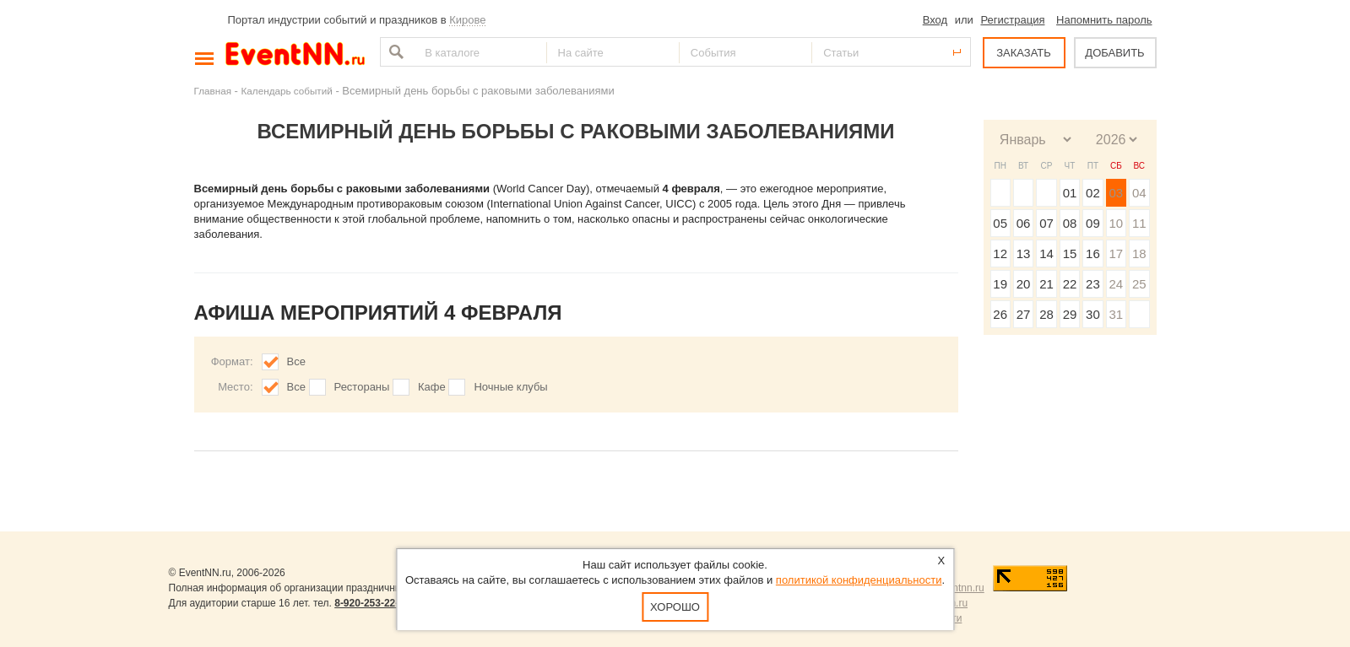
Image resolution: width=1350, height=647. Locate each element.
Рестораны (362, 386)
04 (1139, 193)
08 (1070, 223)
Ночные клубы (510, 386)
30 (1093, 314)
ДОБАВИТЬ (1114, 52)
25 (1139, 284)
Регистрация (1012, 19)
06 (1024, 223)
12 (1000, 253)
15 (1070, 253)
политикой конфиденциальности (859, 580)
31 (1116, 314)
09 (1093, 223)
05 (1000, 223)
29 (1070, 314)
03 (1116, 193)
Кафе (432, 386)
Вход (935, 19)
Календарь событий (287, 90)
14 (1046, 253)
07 (1046, 223)
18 (1139, 253)
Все (296, 361)
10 (1116, 223)
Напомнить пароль (1104, 19)
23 (1093, 284)
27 (1024, 314)
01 (1070, 193)
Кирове (467, 19)
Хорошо (675, 607)
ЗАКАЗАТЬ (1023, 52)
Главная (212, 90)
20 (1024, 284)
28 (1046, 314)
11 (1139, 223)
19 (1000, 284)
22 (1070, 284)
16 (1093, 253)
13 (1024, 253)
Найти (394, 52)
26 (1000, 314)
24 (1116, 284)
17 (1116, 253)
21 (1046, 284)
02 (1093, 193)
